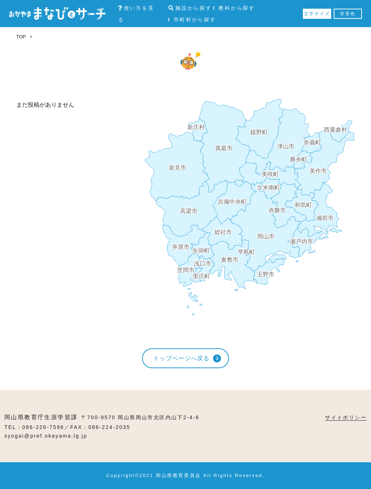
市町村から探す (195, 19)
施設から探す (190, 8)
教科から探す (236, 8)
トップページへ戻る (181, 358)
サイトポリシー (346, 417)
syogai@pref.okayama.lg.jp (45, 436)
